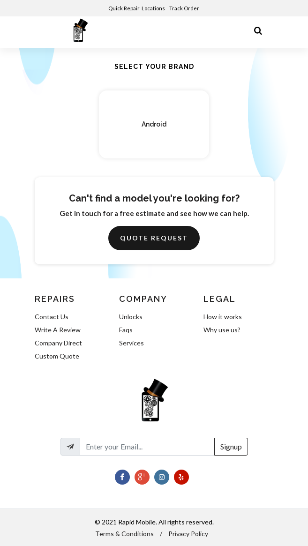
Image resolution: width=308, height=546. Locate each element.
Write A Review (58, 330)
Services (131, 343)
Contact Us (51, 317)
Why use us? (221, 330)
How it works (222, 317)
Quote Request (154, 238)
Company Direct (58, 343)
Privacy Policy (188, 534)
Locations (154, 8)
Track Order (184, 8)
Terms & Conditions (124, 534)
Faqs (126, 330)
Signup (231, 446)
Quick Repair (124, 8)
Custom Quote (57, 356)
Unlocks (131, 317)
